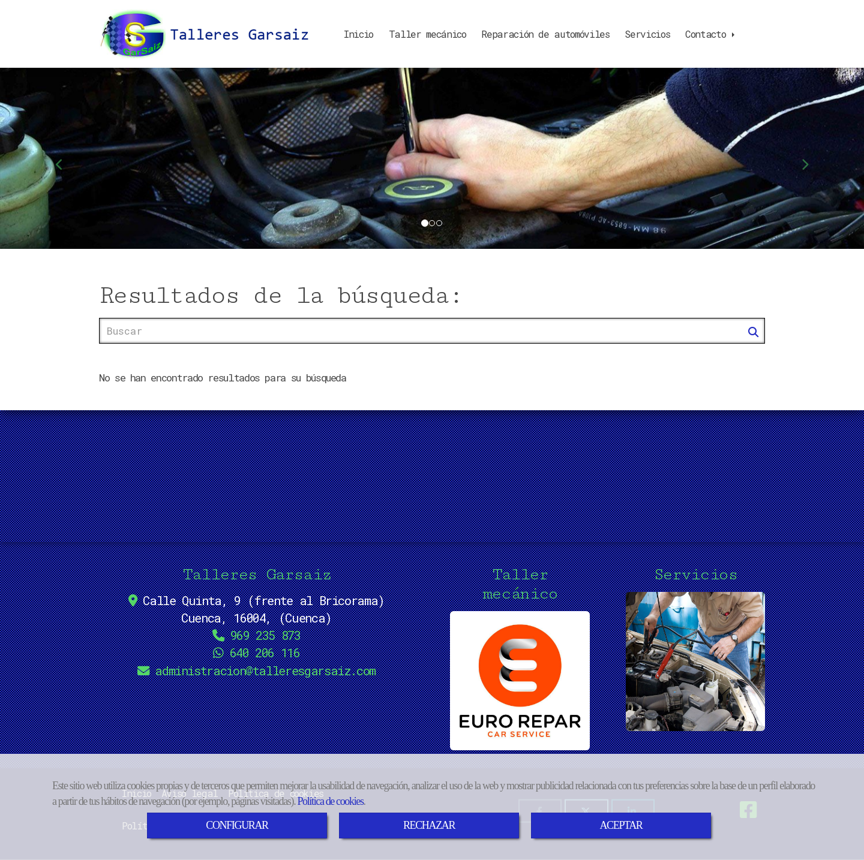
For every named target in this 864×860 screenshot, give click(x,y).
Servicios (647, 34)
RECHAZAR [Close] (429, 825)
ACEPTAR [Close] (620, 825)
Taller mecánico (427, 34)
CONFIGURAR (237, 825)
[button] (65, 158)
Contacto (711, 34)
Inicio (358, 34)
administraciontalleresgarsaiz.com (265, 671)
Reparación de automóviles (545, 34)
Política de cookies (330, 801)
